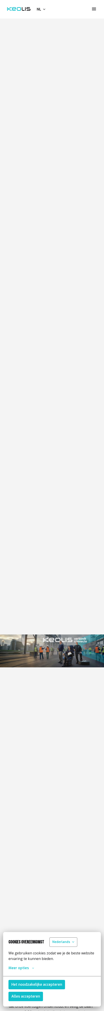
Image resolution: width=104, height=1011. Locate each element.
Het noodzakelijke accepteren (36, 984)
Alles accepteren (25, 996)
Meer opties (21, 968)
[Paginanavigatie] (94, 8)
